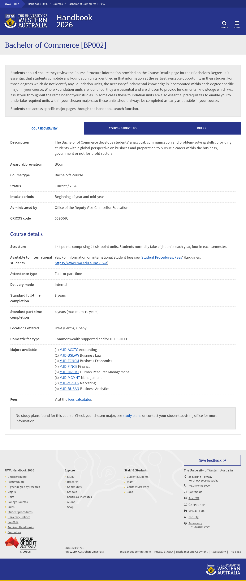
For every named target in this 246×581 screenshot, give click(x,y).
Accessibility (218, 552)
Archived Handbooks (21, 527)
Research (72, 482)
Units (11, 497)
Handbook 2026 (38, 4)
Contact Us (195, 492)
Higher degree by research (24, 487)
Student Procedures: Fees (161, 257)
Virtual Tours (196, 511)
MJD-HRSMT (69, 372)
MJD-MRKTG (69, 383)
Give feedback (210, 460)
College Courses (18, 502)
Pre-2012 (13, 522)
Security (194, 517)
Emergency (195, 523)
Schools (72, 492)
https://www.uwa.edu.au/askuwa (81, 263)
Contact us (14, 532)
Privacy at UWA (163, 552)
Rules (11, 507)
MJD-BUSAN (69, 388)
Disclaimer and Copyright (192, 552)
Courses (58, 4)
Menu (237, 24)
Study (70, 477)
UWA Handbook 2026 (19, 470)
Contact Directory (138, 487)
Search (224, 24)
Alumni (71, 502)
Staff (130, 482)
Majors (12, 492)
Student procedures (20, 512)
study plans (132, 415)
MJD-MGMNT (70, 377)
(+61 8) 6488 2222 (199, 527)
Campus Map (197, 504)
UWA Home (12, 4)
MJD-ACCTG (69, 349)
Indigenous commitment (135, 552)
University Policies (19, 517)
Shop (70, 507)
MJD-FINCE (68, 366)
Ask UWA (194, 498)
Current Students (137, 477)
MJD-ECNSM (69, 361)
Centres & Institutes (79, 497)
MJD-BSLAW (69, 355)
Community (74, 487)
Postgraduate (16, 482)
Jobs (130, 492)
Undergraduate (17, 477)
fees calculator (79, 399)
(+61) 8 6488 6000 (199, 485)
